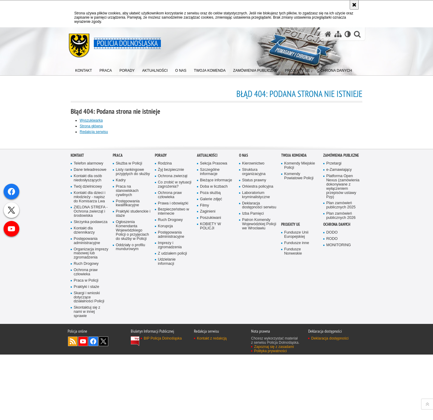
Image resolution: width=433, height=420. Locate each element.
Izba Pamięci (253, 353)
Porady (161, 294)
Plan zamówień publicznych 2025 (341, 344)
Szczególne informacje (210, 311)
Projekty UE (290, 363)
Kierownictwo (253, 303)
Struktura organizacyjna (254, 311)
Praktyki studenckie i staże (133, 353)
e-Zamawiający (339, 309)
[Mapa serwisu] (338, 34)
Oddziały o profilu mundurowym (130, 386)
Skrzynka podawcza (90, 361)
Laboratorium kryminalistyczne (256, 334)
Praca (118, 294)
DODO (332, 372)
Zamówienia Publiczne (341, 294)
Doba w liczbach (214, 326)
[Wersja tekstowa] (348, 34)
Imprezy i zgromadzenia (170, 384)
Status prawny (254, 320)
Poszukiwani (210, 357)
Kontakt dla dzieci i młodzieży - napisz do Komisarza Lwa (89, 336)
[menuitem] (84, 69)
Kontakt (77, 294)
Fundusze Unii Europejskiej (296, 374)
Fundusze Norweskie (293, 391)
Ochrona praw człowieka (85, 411)
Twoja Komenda (294, 294)
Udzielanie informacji (167, 401)
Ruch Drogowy (86, 403)
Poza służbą (210, 332)
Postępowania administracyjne (87, 380)
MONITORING (338, 384)
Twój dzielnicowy (88, 326)
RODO (332, 378)
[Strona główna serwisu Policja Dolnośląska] (328, 34)
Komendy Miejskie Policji (299, 305)
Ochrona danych (336, 363)
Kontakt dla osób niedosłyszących (88, 317)
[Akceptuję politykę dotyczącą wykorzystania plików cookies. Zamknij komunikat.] (354, 5)
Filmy (204, 345)
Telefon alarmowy (88, 303)
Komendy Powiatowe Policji (299, 315)
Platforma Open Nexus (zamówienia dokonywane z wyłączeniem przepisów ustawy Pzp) (342, 325)
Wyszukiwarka (91, 120)
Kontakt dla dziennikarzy (84, 370)
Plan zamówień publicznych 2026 (341, 355)
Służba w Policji (129, 303)
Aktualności (207, 294)
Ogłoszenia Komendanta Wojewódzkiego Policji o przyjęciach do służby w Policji (132, 369)
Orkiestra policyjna (257, 326)
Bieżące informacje (216, 320)
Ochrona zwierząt (172, 315)
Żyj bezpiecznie (171, 309)
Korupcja (165, 365)
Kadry (121, 320)
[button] (357, 34)
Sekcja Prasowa (213, 303)
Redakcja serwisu (94, 132)
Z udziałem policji (172, 393)
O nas (243, 294)
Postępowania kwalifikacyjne (128, 343)
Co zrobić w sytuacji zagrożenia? (175, 324)
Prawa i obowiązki (173, 343)
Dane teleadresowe (90, 309)
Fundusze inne (296, 382)
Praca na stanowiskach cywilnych (127, 330)
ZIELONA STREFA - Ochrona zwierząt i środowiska (91, 351)
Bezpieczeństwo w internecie (173, 351)
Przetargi (334, 303)
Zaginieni (207, 351)
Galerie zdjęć (211, 338)
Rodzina (165, 303)
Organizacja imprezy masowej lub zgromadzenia (91, 393)
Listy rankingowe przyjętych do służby (133, 311)
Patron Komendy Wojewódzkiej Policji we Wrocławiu (259, 363)
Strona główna (91, 126)
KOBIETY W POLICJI (210, 365)
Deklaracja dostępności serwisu (259, 345)
